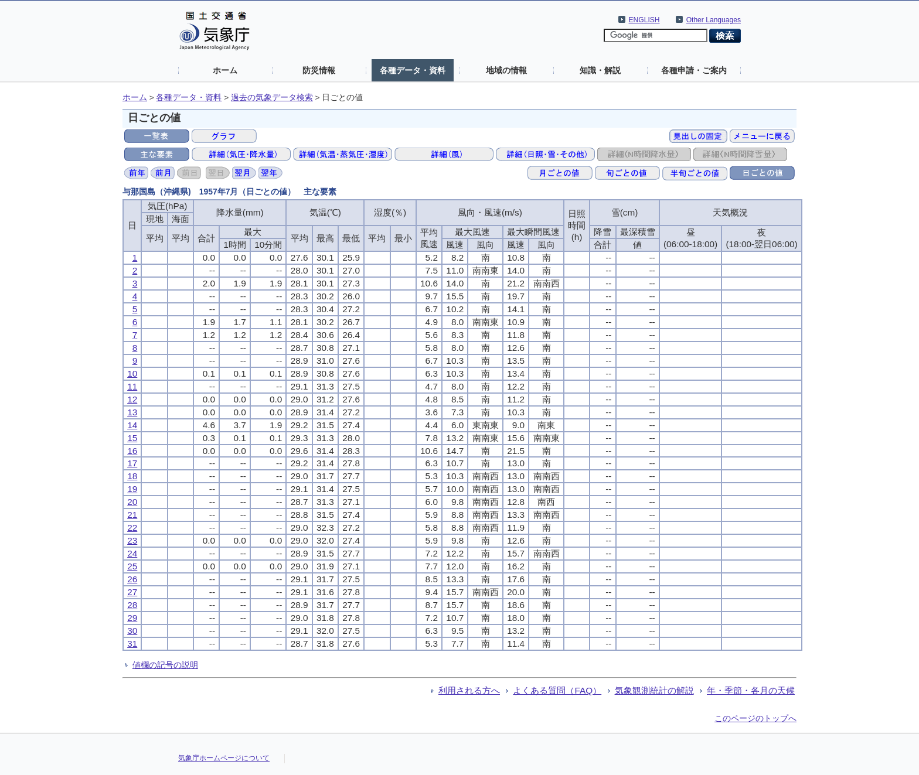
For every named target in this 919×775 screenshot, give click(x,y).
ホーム (225, 70)
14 (132, 425)
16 (132, 451)
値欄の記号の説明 (165, 665)
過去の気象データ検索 (272, 97)
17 (132, 463)
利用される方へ (469, 690)
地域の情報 (506, 70)
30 (132, 631)
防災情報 (318, 70)
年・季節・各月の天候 (751, 690)
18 (132, 476)
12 (132, 399)
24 (132, 553)
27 (132, 592)
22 (132, 527)
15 (132, 438)
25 (132, 566)
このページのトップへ (755, 718)
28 (132, 605)
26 (132, 579)
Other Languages (713, 20)
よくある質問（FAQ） (557, 690)
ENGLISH (644, 20)
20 (132, 502)
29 (132, 618)
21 (132, 515)
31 (132, 643)
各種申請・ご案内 (694, 70)
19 (132, 489)
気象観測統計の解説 (654, 690)
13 (132, 412)
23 (132, 540)
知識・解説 (600, 70)
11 (132, 386)
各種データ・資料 (412, 70)
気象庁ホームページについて (224, 758)
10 (132, 373)
